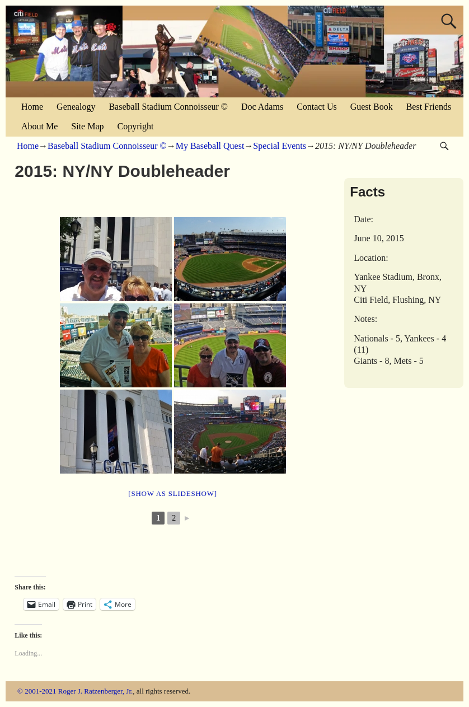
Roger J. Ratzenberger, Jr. (95, 691)
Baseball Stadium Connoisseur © (168, 106)
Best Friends (428, 106)
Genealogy (76, 106)
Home (32, 106)
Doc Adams (262, 106)
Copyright (136, 126)
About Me (39, 126)
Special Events (279, 146)
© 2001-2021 (36, 691)
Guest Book (371, 106)
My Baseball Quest (210, 146)
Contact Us (317, 106)
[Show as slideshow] (172, 493)
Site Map (87, 126)
